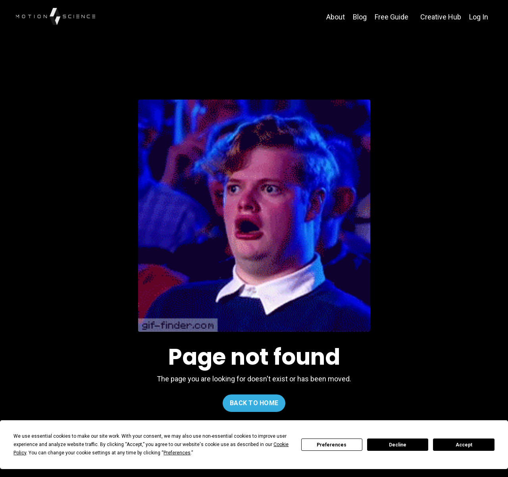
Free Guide (391, 17)
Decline (397, 445)
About (335, 17)
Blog (360, 17)
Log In (478, 17)
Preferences (331, 445)
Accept (464, 445)
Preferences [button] (177, 453)
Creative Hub (440, 17)
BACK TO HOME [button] (254, 403)
